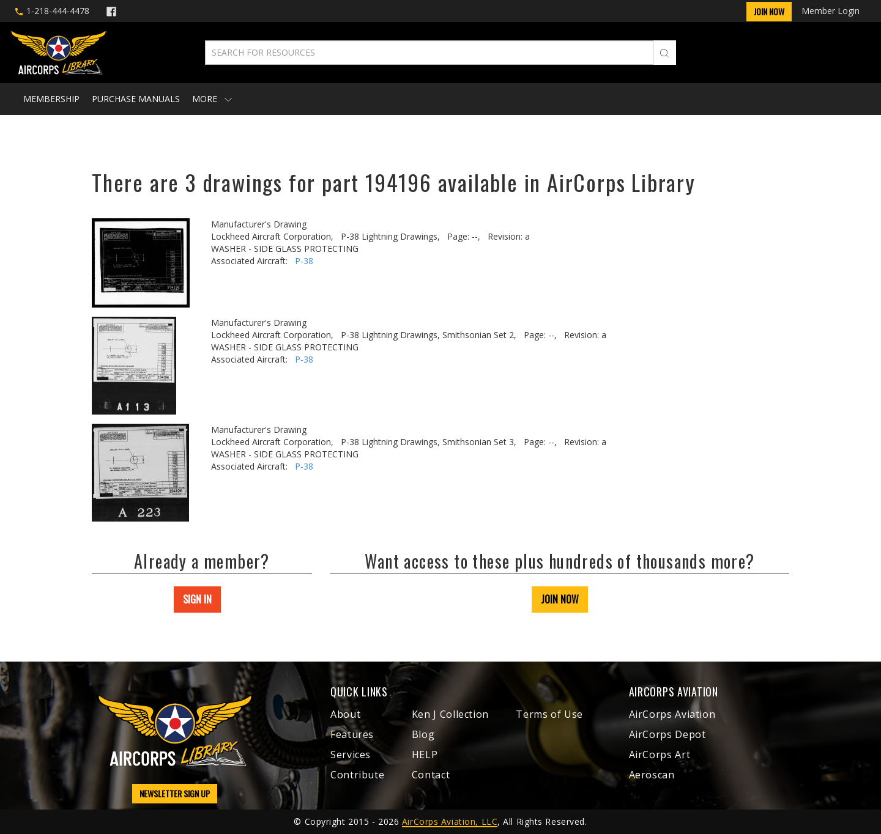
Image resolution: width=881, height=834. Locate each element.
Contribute (357, 774)
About (345, 714)
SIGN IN (197, 599)
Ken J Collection (450, 714)
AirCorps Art (660, 754)
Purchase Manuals (136, 99)
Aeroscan (652, 774)
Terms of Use (549, 714)
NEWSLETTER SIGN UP (174, 793)
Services (350, 754)
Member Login (830, 11)
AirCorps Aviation (672, 714)
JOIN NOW (560, 599)
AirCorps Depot (667, 734)
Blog (423, 734)
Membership (51, 99)
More (212, 99)
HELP (425, 754)
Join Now (769, 11)
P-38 (304, 261)
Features (352, 734)
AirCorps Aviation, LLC (449, 821)
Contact (431, 774)
